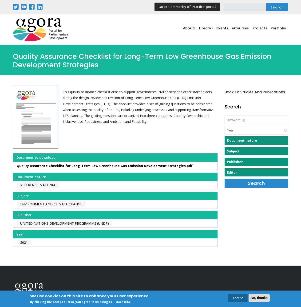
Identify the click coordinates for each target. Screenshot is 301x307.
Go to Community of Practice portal (187, 7)
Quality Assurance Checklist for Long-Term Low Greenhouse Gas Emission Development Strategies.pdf (105, 165)
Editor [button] (232, 172)
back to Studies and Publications (255, 92)
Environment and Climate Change (51, 204)
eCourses (238, 29)
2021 (24, 242)
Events (220, 29)
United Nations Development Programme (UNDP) (64, 223)
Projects (259, 29)
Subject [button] (233, 151)
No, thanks (259, 298)
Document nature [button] (242, 140)
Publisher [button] (235, 161)
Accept (238, 298)
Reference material (38, 185)
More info (122, 302)
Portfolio (278, 29)
